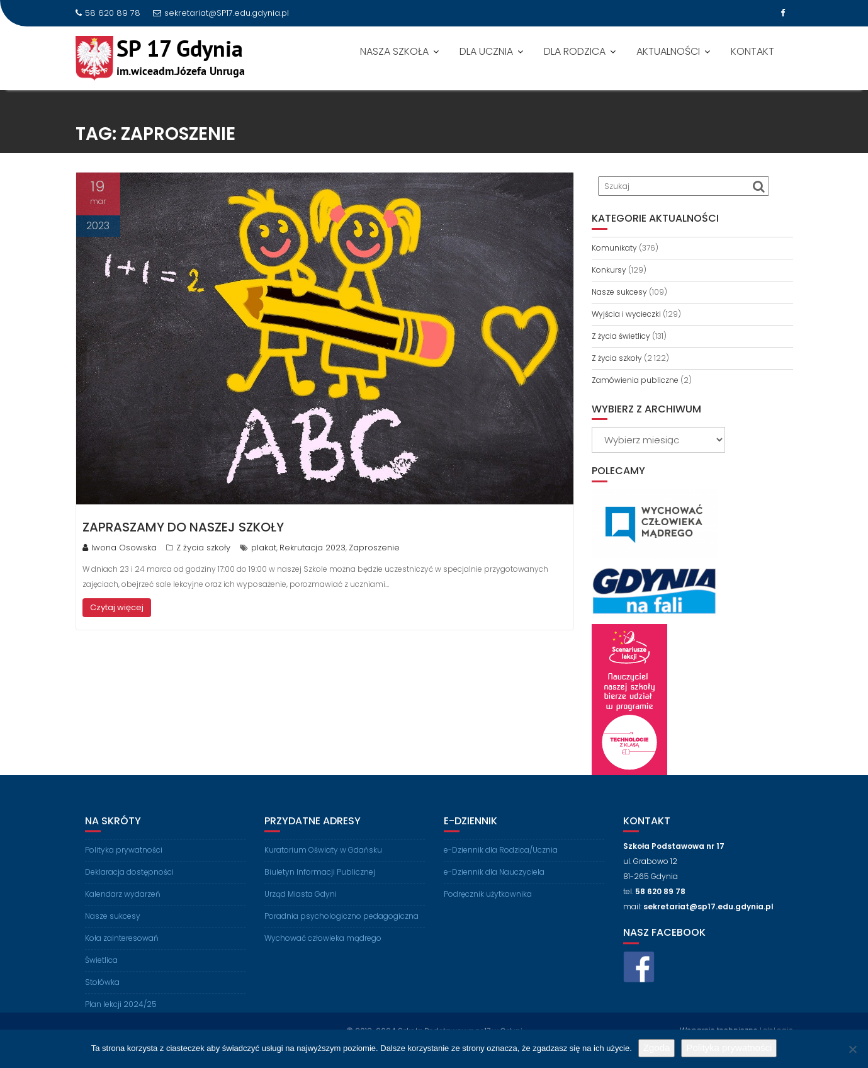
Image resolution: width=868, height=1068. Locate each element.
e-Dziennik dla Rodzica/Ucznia (501, 859)
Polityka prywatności (123, 859)
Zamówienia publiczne (635, 380)
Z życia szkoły (203, 548)
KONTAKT (752, 51)
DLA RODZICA (575, 51)
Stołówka (102, 991)
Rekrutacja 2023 (312, 548)
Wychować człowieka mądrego (322, 947)
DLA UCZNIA (486, 51)
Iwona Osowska (119, 548)
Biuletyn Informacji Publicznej (319, 881)
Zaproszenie (374, 548)
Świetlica (101, 969)
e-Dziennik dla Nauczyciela (494, 881)
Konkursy (609, 269)
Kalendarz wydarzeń (123, 903)
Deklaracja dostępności (129, 881)
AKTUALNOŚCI (668, 51)
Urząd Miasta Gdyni (300, 903)
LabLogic (776, 1028)
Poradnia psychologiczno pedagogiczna (341, 925)
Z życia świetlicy (621, 336)
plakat (263, 548)
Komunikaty (614, 247)
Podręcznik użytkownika (488, 903)
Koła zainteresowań (122, 947)
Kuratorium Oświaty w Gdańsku (323, 859)
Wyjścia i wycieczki (626, 314)
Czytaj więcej (117, 607)
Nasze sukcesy (619, 292)
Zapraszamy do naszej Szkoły (183, 527)
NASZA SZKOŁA (394, 51)
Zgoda (656, 1047)
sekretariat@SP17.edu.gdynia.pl (221, 13)
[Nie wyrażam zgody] (852, 1049)
